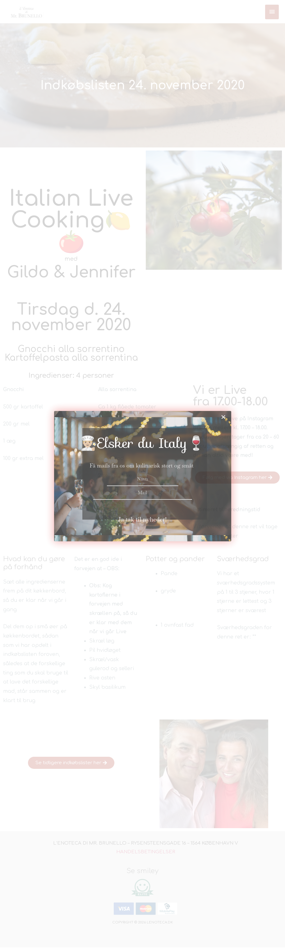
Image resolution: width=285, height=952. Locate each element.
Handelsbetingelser (145, 856)
